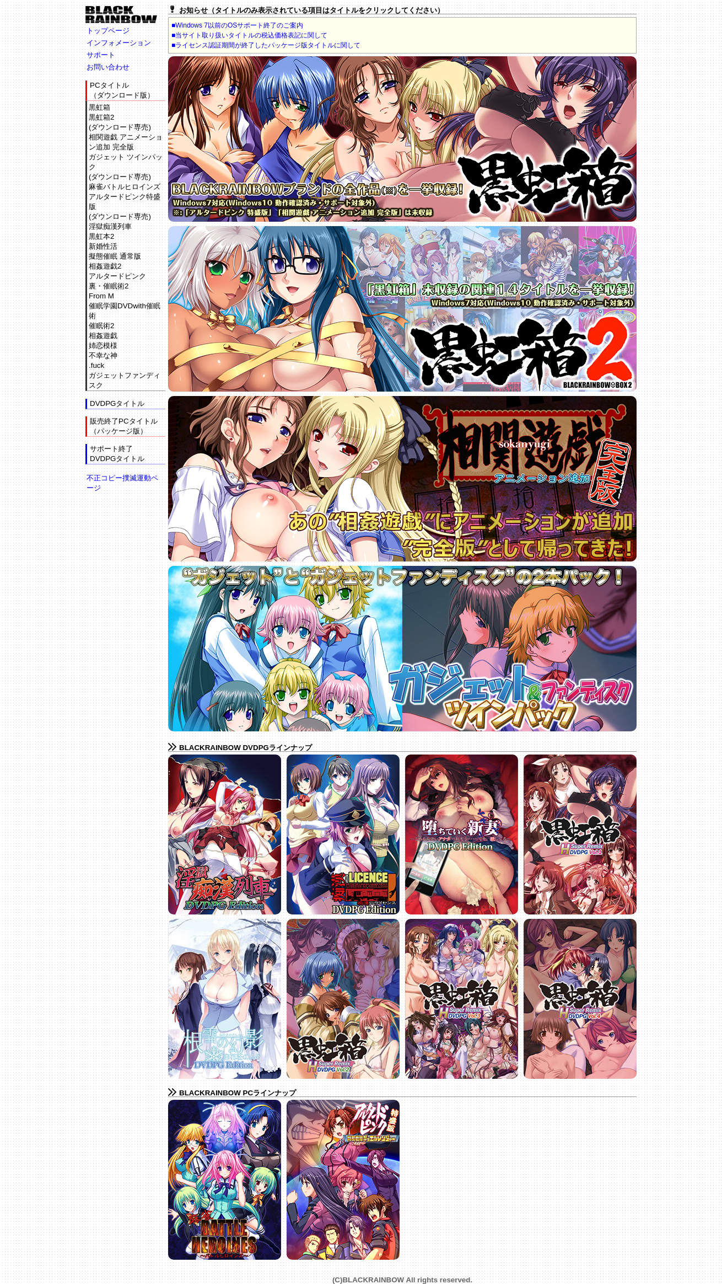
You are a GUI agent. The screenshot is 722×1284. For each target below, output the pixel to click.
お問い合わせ (108, 67)
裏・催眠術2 (108, 286)
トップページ (108, 30)
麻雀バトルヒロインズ (124, 187)
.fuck (96, 365)
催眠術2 (101, 326)
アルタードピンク (117, 276)
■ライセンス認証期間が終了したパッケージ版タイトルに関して (265, 45)
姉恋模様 (103, 345)
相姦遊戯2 (105, 266)
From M (101, 296)
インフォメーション (119, 43)
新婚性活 (103, 246)
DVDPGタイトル (117, 403)
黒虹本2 (101, 236)
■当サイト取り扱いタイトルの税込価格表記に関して (249, 35)
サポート (101, 55)
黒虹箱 (99, 107)
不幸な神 (103, 355)
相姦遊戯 (103, 335)
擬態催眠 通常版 (115, 256)
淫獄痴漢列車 (110, 226)
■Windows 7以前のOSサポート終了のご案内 (237, 25)
